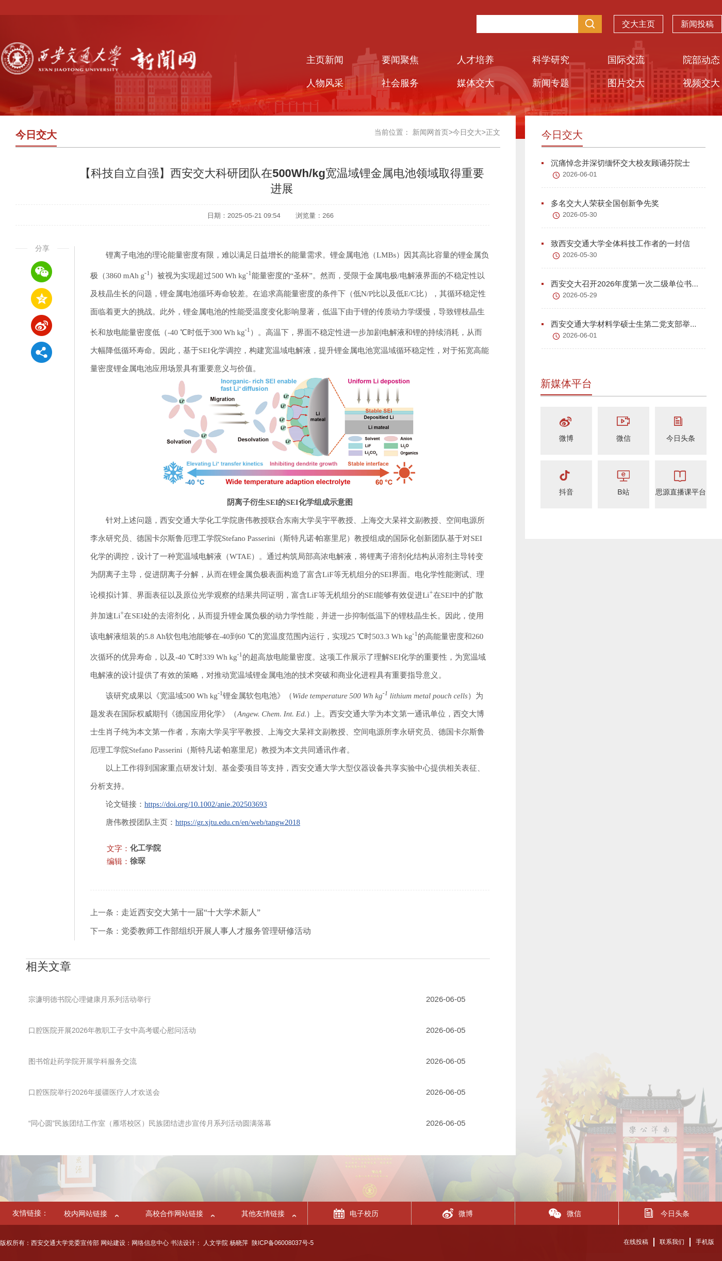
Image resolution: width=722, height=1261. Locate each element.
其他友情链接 (263, 1213)
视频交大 (701, 83)
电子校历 (364, 1213)
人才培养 (475, 60)
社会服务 (400, 83)
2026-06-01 (580, 174)
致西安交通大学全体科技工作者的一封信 (616, 243)
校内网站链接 (85, 1213)
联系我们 (672, 1242)
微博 (566, 438)
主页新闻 (324, 60)
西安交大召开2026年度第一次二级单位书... (620, 283)
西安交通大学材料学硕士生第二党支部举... (619, 324)
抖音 (566, 492)
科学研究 (550, 60)
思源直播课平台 (680, 492)
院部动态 (701, 60)
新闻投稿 (697, 26)
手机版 (705, 1242)
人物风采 (324, 83)
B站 (623, 492)
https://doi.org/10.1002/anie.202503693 (205, 804)
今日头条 (680, 438)
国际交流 (626, 60)
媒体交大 (475, 83)
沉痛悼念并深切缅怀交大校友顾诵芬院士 (616, 162)
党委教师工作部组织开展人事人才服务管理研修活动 (216, 931)
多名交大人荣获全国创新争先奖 (600, 203)
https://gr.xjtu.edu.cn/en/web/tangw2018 (237, 822)
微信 (623, 438)
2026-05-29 (580, 295)
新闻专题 (550, 83)
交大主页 (638, 26)
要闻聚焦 (400, 60)
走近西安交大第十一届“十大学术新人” (190, 912)
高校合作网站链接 (174, 1213)
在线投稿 (635, 1242)
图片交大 (626, 83)
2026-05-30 (580, 214)
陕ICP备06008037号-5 (283, 1243)
